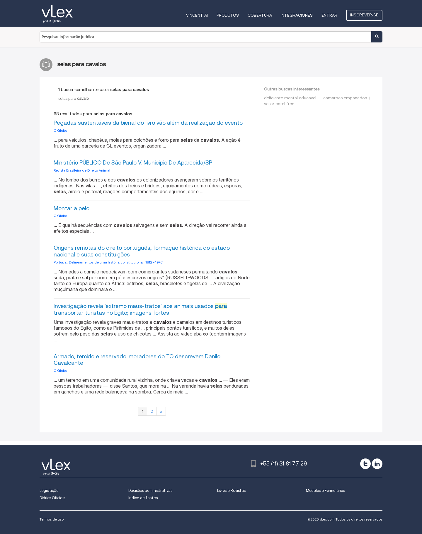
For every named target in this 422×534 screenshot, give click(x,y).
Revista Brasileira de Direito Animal (82, 170)
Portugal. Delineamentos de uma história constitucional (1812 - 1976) (108, 262)
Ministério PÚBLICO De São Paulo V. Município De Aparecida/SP (133, 163)
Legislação (49, 490)
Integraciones (297, 15)
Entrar (329, 15)
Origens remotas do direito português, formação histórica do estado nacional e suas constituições (142, 251)
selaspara (73, 98)
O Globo (60, 130)
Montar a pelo (71, 208)
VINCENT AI (197, 15)
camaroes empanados (345, 97)
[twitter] (365, 463)
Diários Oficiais (52, 498)
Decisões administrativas (150, 490)
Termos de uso (52, 519)
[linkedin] (377, 463)
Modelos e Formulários (325, 490)
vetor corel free (279, 103)
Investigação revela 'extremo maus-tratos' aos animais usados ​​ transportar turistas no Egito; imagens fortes (140, 309)
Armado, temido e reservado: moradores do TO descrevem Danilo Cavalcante (137, 359)
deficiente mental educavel (290, 97)
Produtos (228, 15)
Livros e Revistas (231, 490)
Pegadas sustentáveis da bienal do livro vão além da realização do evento (148, 123)
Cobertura (260, 15)
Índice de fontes (143, 498)
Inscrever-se (364, 15)
